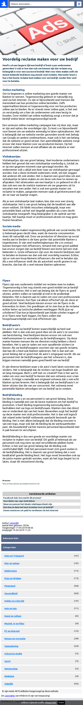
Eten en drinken (12, 578)
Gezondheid (10, 593)
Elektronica (10, 571)
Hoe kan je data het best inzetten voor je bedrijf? (28, 507)
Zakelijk (8, 684)
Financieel (9, 586)
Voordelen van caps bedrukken (19, 501)
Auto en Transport (14, 556)
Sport (7, 661)
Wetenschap (11, 669)
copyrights (10, 695)
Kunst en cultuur (12, 616)
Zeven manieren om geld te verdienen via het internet (30, 510)
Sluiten (61, 703)
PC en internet (12, 631)
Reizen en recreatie (15, 638)
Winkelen (9, 676)
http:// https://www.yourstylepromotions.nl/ (21, 484)
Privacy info (51, 703)
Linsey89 (14, 523)
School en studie (13, 653)
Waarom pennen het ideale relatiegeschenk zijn (27, 504)
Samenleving (11, 646)
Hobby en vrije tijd (14, 601)
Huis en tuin (10, 608)
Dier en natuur (12, 563)
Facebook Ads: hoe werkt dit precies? (22, 498)
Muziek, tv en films (14, 623)
